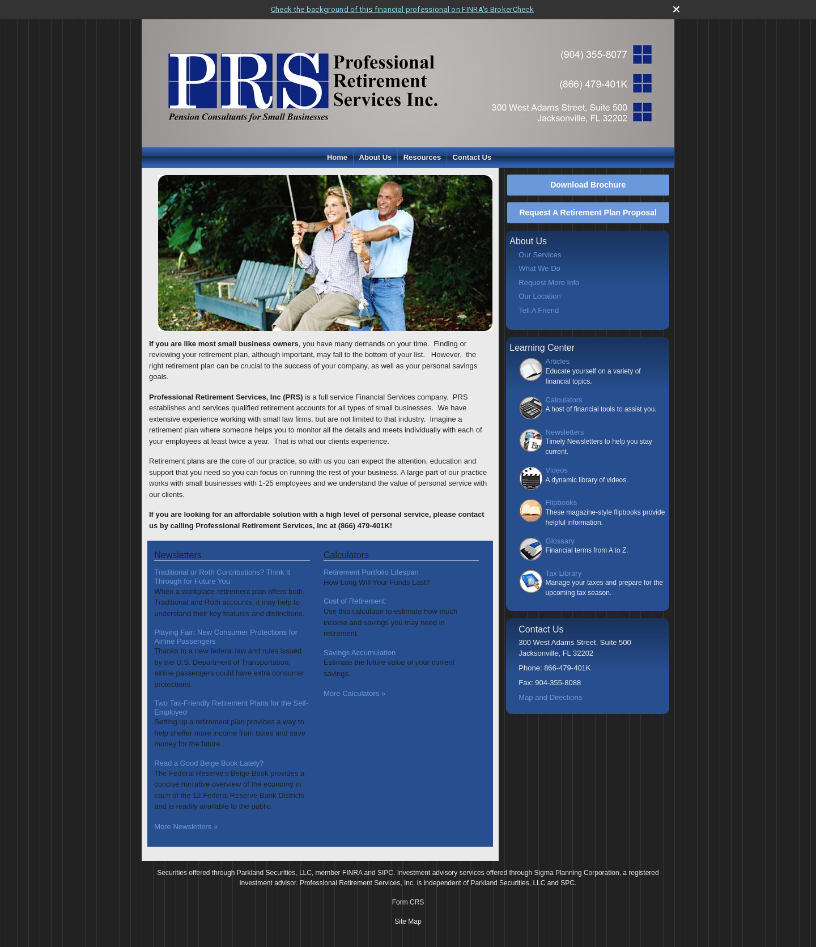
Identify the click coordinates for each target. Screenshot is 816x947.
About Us (375, 157)
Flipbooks (561, 502)
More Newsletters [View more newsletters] (186, 826)
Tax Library (564, 573)
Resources (422, 157)
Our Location (539, 296)
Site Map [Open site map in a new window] (407, 921)
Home (337, 157)
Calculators (564, 400)
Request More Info (548, 282)
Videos (557, 470)
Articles (558, 361)
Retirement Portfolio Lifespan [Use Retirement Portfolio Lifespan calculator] (371, 572)
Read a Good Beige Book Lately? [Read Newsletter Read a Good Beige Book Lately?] (209, 763)
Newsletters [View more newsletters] (178, 555)
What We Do (539, 268)
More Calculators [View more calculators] (354, 693)
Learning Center (542, 348)
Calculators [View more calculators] (346, 555)
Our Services (539, 254)
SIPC (385, 873)
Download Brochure (588, 184)
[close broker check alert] (676, 9)
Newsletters (565, 432)
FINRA (352, 873)
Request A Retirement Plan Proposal (587, 212)
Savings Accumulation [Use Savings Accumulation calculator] (360, 652)
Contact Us (472, 157)
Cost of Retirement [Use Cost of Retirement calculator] (354, 601)
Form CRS (408, 902)
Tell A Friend (538, 310)
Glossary (560, 541)
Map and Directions (550, 697)
